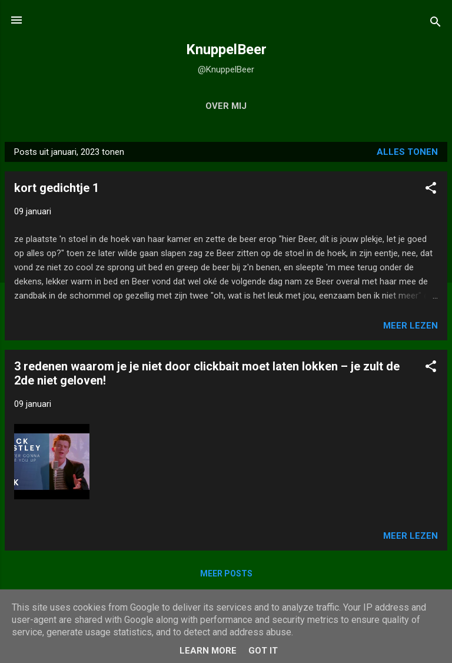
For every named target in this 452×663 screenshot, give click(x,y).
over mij (226, 106)
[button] (431, 190)
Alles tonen (407, 152)
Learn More (208, 650)
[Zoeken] (435, 24)
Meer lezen (410, 325)
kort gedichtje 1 (56, 188)
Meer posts (226, 573)
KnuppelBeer (226, 49)
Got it (263, 650)
